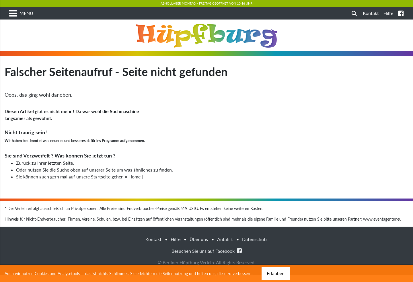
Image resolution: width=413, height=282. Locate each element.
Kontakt (153, 246)
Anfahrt (225, 246)
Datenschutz (255, 246)
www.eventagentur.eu (382, 225)
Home (134, 183)
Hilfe (175, 246)
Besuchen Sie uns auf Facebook (207, 257)
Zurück (23, 169)
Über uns (199, 246)
